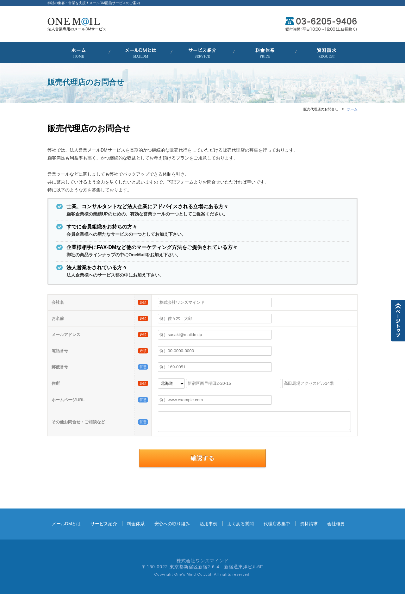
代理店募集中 (277, 523)
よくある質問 (240, 523)
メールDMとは (66, 523)
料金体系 (136, 523)
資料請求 (309, 523)
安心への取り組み (172, 523)
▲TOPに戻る (398, 320)
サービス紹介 (103, 523)
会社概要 (336, 523)
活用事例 (208, 523)
